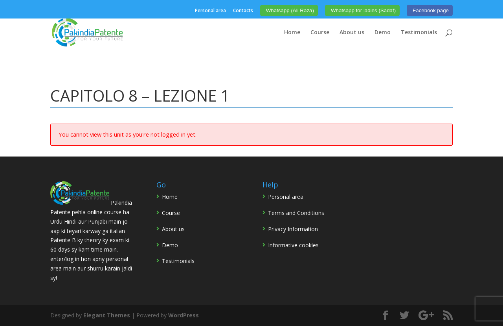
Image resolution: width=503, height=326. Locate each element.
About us (352, 33)
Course (319, 33)
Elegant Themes (106, 315)
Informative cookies (293, 245)
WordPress (183, 315)
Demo (382, 33)
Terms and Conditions (296, 213)
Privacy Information (293, 229)
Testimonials (419, 33)
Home (292, 33)
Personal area (210, 11)
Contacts (243, 11)
